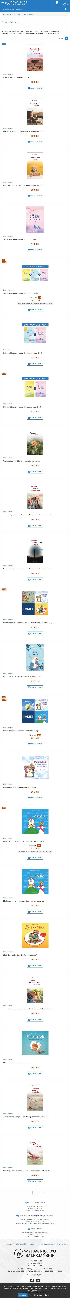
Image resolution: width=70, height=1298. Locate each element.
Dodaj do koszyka (35, 88)
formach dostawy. (38, 1221)
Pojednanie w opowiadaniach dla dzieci (19, 787)
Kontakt (65, 1244)
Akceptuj (22, 1295)
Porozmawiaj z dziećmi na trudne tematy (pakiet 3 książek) (27, 622)
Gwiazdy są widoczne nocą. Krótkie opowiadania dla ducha (27, 568)
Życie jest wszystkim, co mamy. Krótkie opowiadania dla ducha (29, 1008)
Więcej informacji (36, 1295)
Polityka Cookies (21, 1244)
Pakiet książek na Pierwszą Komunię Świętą (21, 730)
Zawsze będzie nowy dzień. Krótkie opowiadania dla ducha (27, 514)
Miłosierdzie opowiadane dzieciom (17, 1062)
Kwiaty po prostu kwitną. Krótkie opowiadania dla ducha (26, 1170)
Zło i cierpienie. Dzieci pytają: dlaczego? (20, 955)
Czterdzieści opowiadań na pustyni (17, 77)
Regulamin (33, 1244)
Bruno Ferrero (8, 74)
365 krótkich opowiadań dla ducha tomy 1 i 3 (22, 407)
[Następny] (43, 1192)
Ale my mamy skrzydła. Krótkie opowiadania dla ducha (25, 1116)
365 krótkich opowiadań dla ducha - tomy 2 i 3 (22, 353)
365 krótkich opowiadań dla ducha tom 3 (20, 239)
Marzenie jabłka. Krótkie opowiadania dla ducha (23, 131)
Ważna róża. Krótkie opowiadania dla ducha (21, 461)
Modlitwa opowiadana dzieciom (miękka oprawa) (23, 901)
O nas (40, 1244)
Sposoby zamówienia (52, 1244)
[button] (66, 38)
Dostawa (10, 1244)
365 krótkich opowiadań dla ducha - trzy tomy (22, 293)
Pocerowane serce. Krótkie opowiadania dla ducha (24, 185)
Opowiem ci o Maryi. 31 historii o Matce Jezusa (22, 676)
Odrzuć (47, 1295)
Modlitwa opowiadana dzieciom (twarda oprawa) (23, 841)
